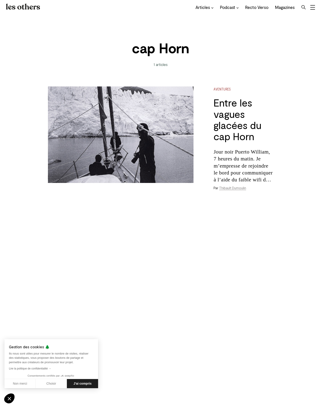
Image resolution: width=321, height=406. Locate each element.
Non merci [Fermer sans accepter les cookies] (20, 383)
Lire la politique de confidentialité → (30, 368)
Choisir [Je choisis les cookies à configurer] (51, 383)
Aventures (222, 89)
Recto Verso (253, 7)
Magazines (282, 7)
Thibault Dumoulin (232, 188)
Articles (201, 7)
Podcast (226, 7)
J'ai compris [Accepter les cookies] (83, 383)
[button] (9, 398)
